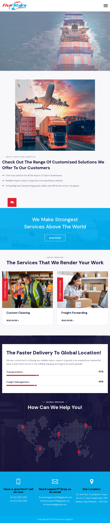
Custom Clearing (18, 313)
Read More (55, 238)
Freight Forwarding (74, 313)
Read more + (13, 320)
